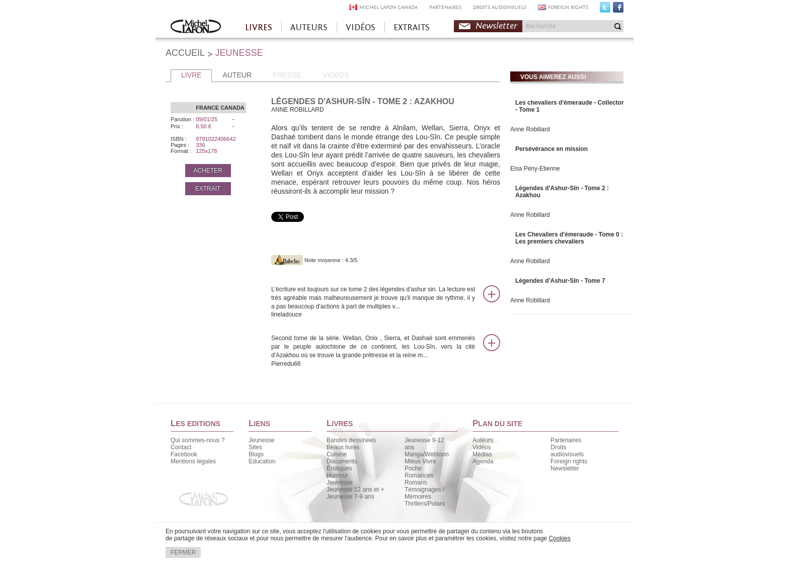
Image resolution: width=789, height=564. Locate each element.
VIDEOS (336, 75)
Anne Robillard (530, 129)
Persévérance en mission (551, 148)
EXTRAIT (208, 188)
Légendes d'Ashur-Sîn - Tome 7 (560, 280)
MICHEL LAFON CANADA (388, 7)
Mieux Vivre (420, 461)
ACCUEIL (185, 53)
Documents (342, 461)
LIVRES (258, 27)
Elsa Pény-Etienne (535, 168)
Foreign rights (568, 461)
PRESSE (287, 75)
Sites (255, 447)
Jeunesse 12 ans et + (355, 489)
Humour (337, 475)
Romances (419, 475)
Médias (482, 454)
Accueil (196, 27)
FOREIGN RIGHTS (568, 7)
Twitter (605, 9)
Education (262, 461)
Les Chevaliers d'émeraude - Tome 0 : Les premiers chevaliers (569, 238)
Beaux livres (343, 447)
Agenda (482, 461)
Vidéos (481, 447)
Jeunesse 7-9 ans (350, 496)
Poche (413, 468)
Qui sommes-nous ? (197, 440)
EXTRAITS (411, 27)
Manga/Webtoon (427, 454)
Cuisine (337, 454)
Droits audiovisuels (567, 451)
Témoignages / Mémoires (424, 493)
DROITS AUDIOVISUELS (499, 7)
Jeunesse (261, 440)
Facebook (618, 9)
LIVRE (191, 75)
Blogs (256, 454)
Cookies (559, 538)
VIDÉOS (360, 27)
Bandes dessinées (351, 440)
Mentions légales (193, 461)
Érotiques (339, 468)
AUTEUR (237, 75)
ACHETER (207, 170)
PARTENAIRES (445, 7)
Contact (181, 447)
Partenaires (565, 440)
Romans (416, 482)
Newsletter (496, 26)
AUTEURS (309, 27)
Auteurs (482, 440)
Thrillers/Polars (425, 503)
